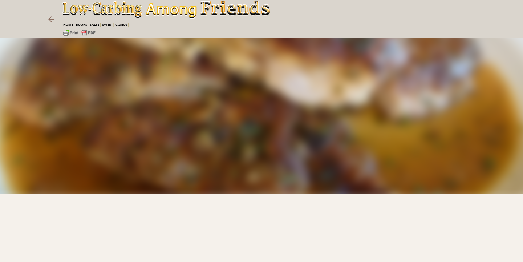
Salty (95, 24)
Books (81, 24)
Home (68, 24)
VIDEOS (121, 24)
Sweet (107, 24)
